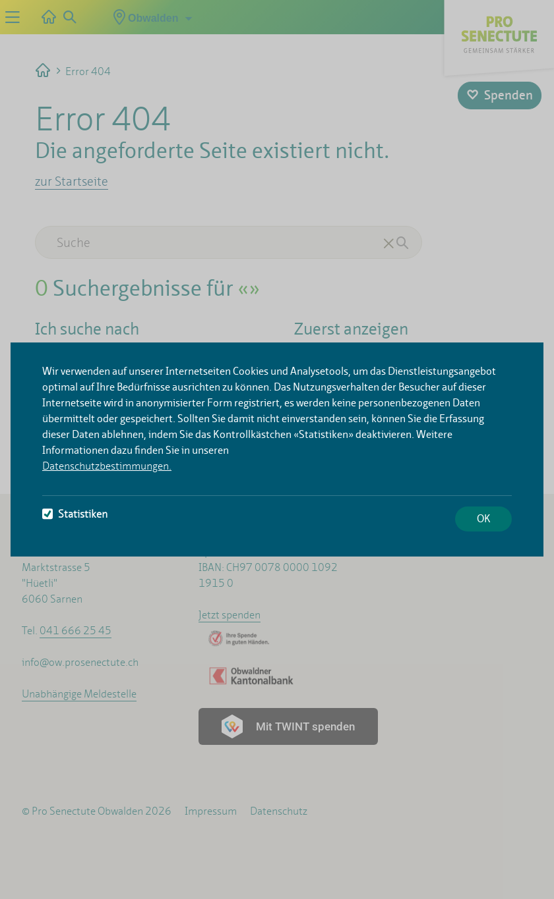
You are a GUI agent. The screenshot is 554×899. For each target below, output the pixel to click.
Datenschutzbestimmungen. (106, 466)
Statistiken (75, 514)
